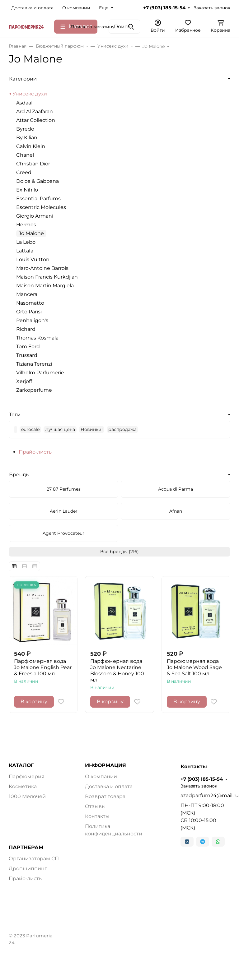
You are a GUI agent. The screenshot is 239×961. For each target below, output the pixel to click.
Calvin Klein (30, 146)
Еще (104, 8)
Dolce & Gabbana (37, 181)
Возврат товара (105, 796)
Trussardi (27, 355)
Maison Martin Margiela (45, 286)
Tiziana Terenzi (34, 364)
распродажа (122, 429)
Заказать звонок (212, 8)
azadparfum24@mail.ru (205, 795)
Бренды (19, 475)
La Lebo (25, 242)
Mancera (26, 294)
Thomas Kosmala (37, 338)
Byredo (25, 129)
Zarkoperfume (34, 390)
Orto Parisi (29, 312)
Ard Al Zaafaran (34, 111)
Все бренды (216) (119, 551)
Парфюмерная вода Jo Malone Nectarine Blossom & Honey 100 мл (117, 670)
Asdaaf (24, 103)
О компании (76, 8)
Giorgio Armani (34, 216)
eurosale (30, 429)
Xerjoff (24, 381)
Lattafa (24, 251)
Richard (25, 329)
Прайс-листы (36, 452)
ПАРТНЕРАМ (26, 847)
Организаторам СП (34, 859)
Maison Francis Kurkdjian (47, 277)
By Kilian (26, 138)
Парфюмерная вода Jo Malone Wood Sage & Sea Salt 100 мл (194, 667)
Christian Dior (33, 164)
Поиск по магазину (93, 27)
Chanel (25, 155)
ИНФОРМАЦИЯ (105, 765)
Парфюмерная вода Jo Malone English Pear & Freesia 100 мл (43, 667)
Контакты (97, 816)
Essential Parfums (38, 198)
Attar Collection (35, 120)
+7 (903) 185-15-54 (164, 8)
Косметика (23, 786)
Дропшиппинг (28, 868)
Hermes (26, 225)
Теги (15, 415)
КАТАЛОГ (21, 765)
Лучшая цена (60, 429)
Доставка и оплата (32, 8)
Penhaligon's (32, 320)
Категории (23, 79)
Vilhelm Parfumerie (40, 373)
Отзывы (95, 806)
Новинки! (92, 429)
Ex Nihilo (27, 190)
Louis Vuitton (32, 259)
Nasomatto (30, 303)
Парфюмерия (27, 776)
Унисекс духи (29, 94)
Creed (23, 172)
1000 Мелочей (27, 796)
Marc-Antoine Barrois (42, 268)
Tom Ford (28, 346)
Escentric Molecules (41, 207)
